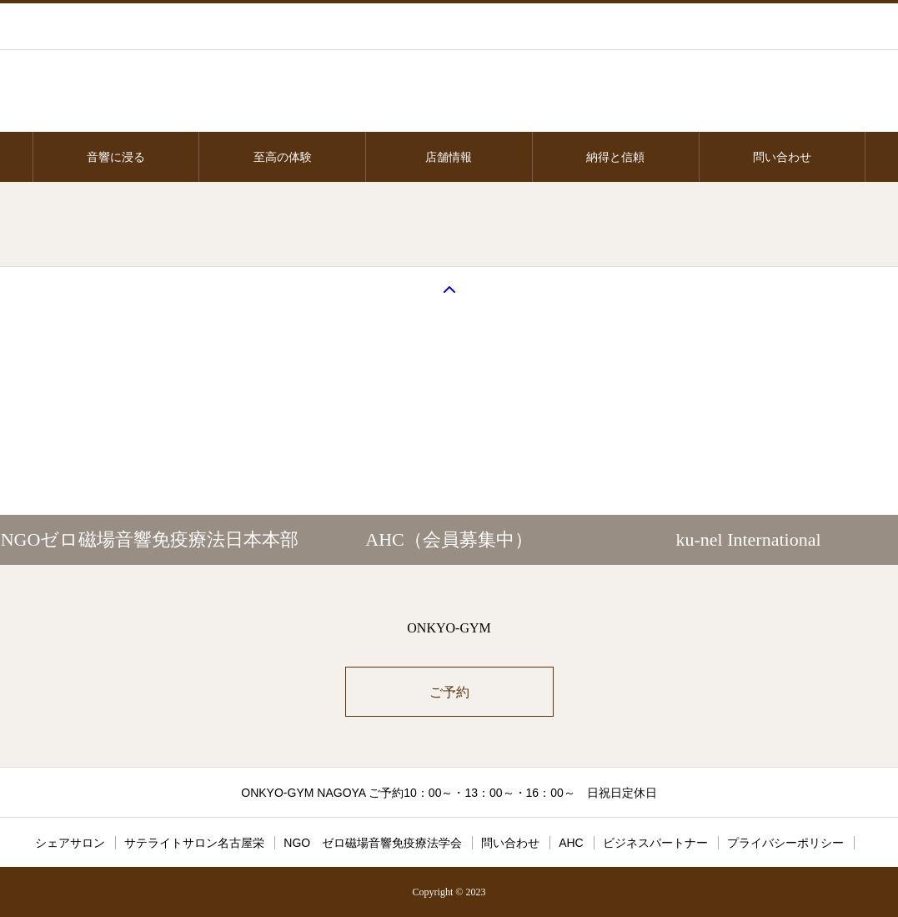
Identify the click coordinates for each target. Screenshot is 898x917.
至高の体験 (282, 157)
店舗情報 (448, 157)
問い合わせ (782, 157)
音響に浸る (116, 157)
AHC (571, 842)
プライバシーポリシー (785, 842)
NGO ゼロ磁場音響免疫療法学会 (372, 842)
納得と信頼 (615, 157)
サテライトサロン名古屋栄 (194, 842)
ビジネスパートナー (655, 842)
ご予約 (449, 692)
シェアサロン (70, 842)
